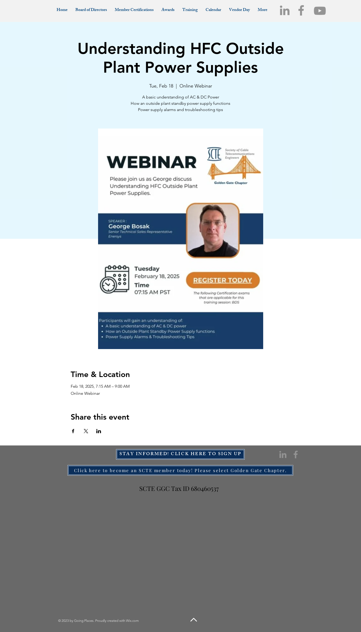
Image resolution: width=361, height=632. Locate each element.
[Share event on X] (85, 431)
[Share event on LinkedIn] (98, 431)
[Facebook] (301, 10)
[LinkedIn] (285, 10)
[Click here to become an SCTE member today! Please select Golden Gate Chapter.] (180, 470)
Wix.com (132, 621)
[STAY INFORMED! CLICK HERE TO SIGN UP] (180, 454)
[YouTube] (319, 10)
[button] (262, 10)
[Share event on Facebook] (73, 431)
